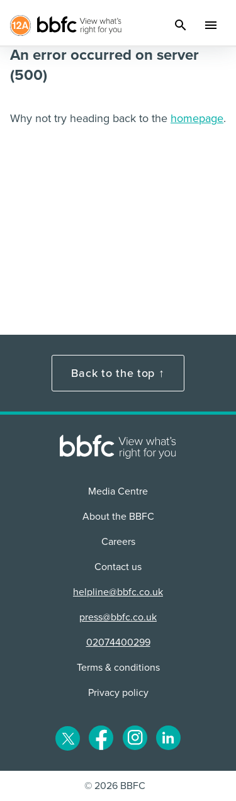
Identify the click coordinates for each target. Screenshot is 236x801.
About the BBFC (118, 516)
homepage (197, 118)
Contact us (118, 567)
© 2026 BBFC (114, 786)
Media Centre (118, 491)
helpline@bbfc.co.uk (118, 592)
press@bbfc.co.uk (118, 617)
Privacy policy (118, 692)
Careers (118, 541)
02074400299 (118, 642)
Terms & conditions (118, 667)
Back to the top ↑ (117, 373)
